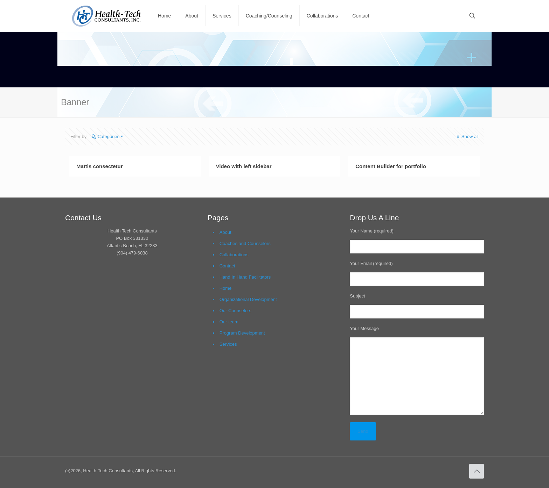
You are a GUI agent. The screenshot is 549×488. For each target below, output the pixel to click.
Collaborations (234, 254)
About (225, 232)
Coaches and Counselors (245, 243)
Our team (229, 321)
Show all (467, 136)
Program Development (242, 333)
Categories (108, 136)
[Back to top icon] (476, 471)
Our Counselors (235, 310)
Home (226, 288)
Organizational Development (248, 299)
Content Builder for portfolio (390, 166)
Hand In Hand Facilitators (245, 277)
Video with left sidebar (244, 166)
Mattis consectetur (99, 166)
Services (228, 344)
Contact (227, 265)
